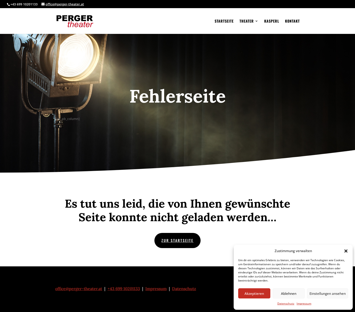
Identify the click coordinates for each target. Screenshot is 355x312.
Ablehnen (288, 293)
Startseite (224, 21)
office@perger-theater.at (78, 288)
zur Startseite (177, 240)
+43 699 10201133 (124, 288)
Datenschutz (285, 303)
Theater (247, 21)
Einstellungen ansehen (327, 293)
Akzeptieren (254, 293)
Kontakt (292, 21)
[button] (346, 251)
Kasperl (271, 21)
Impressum (304, 303)
